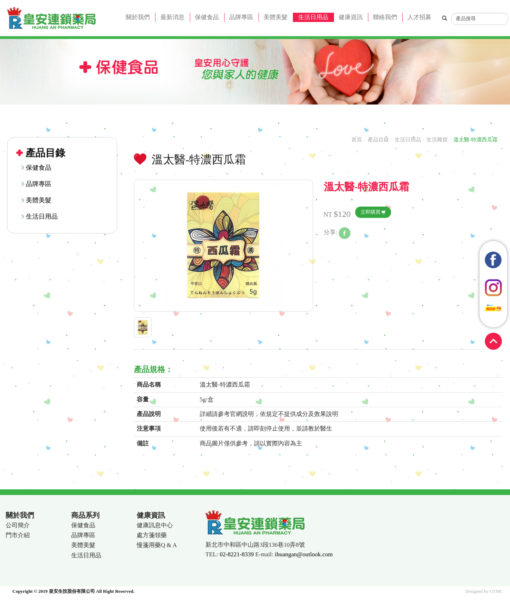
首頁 (356, 139)
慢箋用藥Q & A (157, 545)
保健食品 (207, 17)
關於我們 (138, 17)
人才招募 (419, 17)
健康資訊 (351, 17)
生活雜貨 (437, 139)
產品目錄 (378, 139)
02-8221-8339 (237, 554)
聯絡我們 (385, 17)
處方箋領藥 (152, 535)
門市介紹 (18, 535)
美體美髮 (276, 17)
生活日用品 (313, 17)
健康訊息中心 (155, 525)
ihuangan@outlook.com (304, 554)
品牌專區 (241, 17)
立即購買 (370, 212)
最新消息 (172, 17)
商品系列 (85, 515)
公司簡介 (18, 525)
